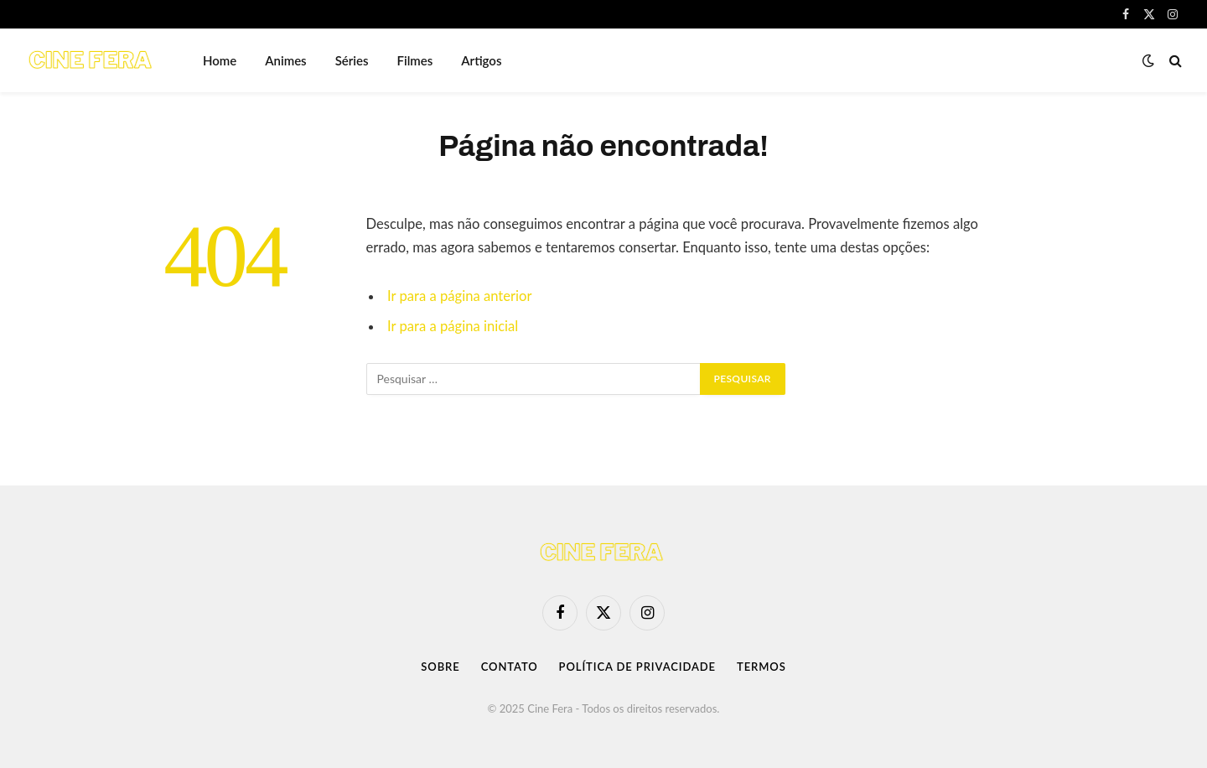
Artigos (481, 60)
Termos (761, 666)
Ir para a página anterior (459, 296)
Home (219, 60)
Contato (509, 666)
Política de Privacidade (637, 666)
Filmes (415, 60)
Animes (285, 60)
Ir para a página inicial (452, 326)
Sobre (440, 666)
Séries (352, 60)
